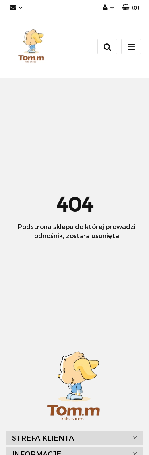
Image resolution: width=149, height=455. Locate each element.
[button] (130, 8)
